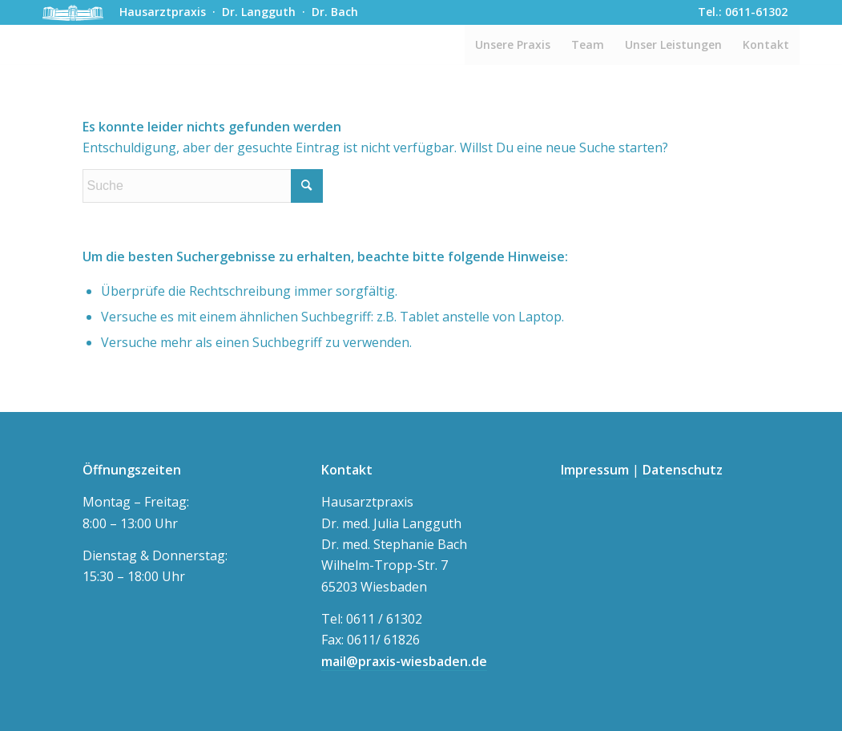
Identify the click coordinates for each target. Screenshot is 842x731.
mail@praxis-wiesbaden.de (404, 661)
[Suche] (203, 186)
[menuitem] (513, 45)
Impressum (595, 470)
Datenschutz (683, 470)
